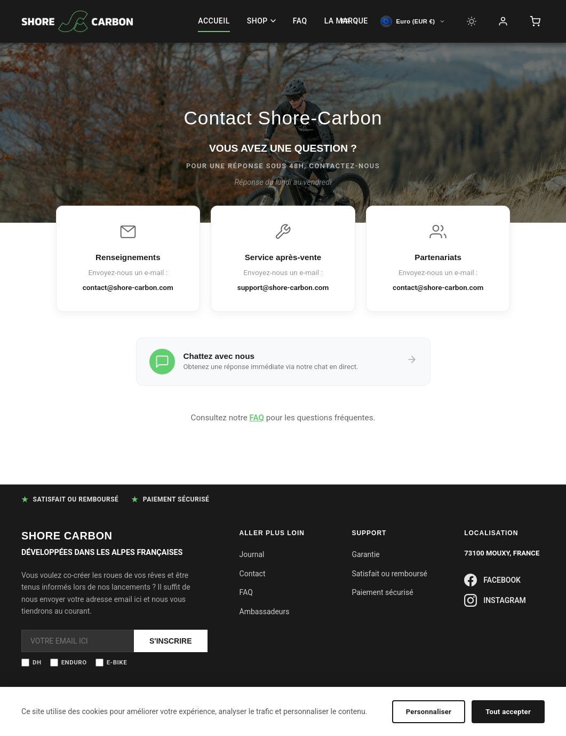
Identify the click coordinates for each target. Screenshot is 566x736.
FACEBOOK (492, 580)
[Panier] (535, 21)
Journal (252, 554)
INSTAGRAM (495, 600)
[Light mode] (472, 21)
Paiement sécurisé (382, 592)
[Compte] (503, 21)
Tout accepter (508, 712)
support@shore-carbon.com (283, 287)
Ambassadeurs (265, 611)
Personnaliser (429, 712)
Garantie (365, 554)
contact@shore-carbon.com (128, 287)
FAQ (300, 21)
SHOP (261, 21)
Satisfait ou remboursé (389, 573)
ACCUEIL (214, 21)
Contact (253, 573)
